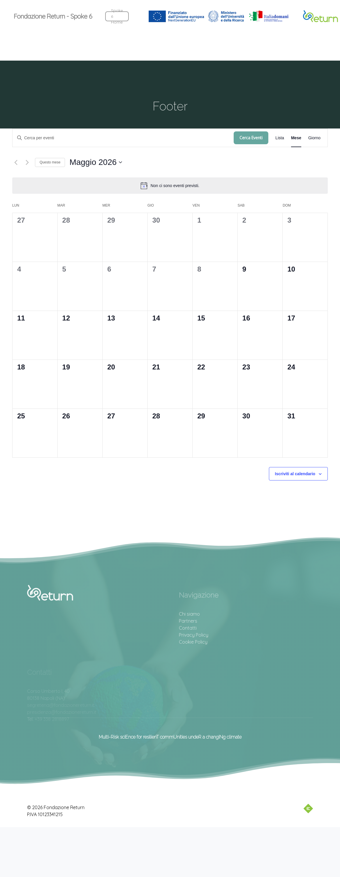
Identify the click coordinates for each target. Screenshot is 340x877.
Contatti (188, 646)
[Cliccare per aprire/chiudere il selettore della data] (95, 162)
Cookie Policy (193, 660)
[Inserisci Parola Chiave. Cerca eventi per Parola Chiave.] (123, 138)
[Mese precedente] (15, 162)
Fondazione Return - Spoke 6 (53, 16)
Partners (188, 639)
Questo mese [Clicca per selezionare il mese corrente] (50, 162)
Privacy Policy (193, 653)
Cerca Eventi (251, 137)
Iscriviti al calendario (295, 473)
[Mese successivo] (27, 162)
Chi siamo (189, 632)
